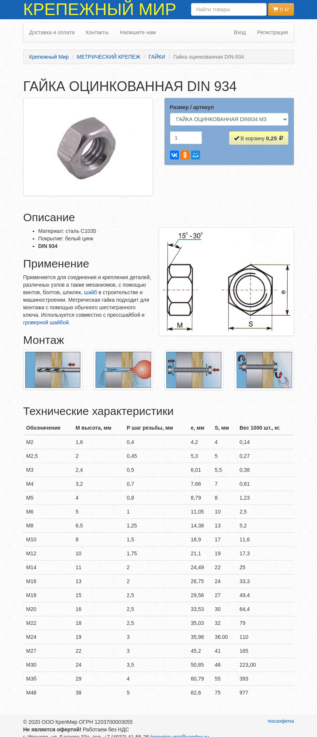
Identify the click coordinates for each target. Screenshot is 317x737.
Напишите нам (138, 32)
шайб (90, 292)
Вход (240, 32)
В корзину (259, 138)
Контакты (97, 32)
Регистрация (272, 32)
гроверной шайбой (46, 322)
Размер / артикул (192, 107)
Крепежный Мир (99, 9)
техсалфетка (280, 721)
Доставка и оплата (52, 32)
